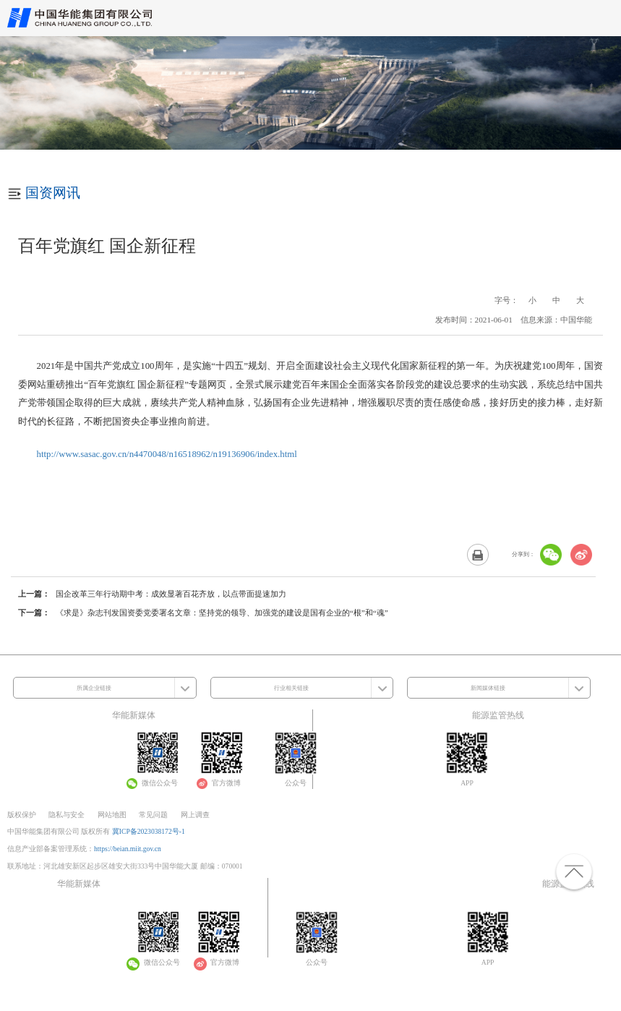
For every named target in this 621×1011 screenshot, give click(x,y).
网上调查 (195, 815)
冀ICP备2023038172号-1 (148, 831)
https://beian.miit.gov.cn (127, 849)
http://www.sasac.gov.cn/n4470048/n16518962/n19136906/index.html (167, 454)
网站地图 (112, 815)
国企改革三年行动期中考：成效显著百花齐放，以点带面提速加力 (171, 593)
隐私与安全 (66, 815)
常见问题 (153, 815)
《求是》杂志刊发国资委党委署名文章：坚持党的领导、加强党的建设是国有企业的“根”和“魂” (222, 612)
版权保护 (21, 815)
